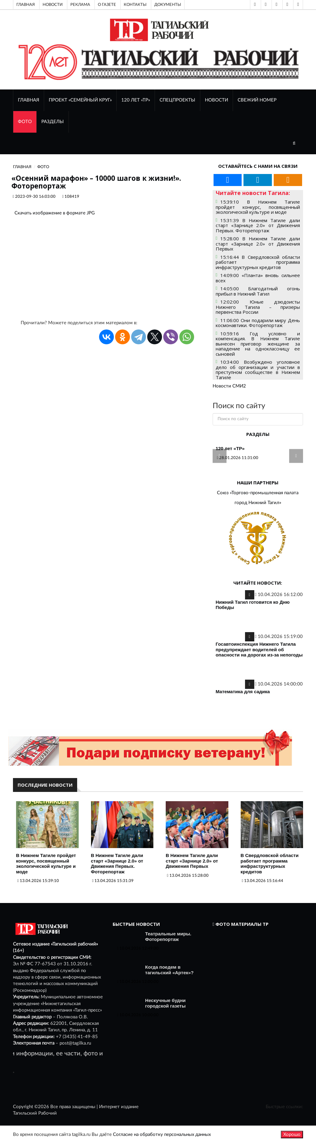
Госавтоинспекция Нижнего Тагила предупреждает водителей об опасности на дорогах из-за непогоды (259, 649)
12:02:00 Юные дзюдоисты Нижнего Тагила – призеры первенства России (258, 307)
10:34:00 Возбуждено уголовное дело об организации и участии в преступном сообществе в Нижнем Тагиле (258, 369)
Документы (167, 4)
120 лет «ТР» (135, 100)
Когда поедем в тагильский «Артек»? (169, 969)
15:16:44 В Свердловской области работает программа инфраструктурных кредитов (258, 262)
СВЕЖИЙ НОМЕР (257, 100)
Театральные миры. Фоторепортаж (168, 936)
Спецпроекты (177, 100)
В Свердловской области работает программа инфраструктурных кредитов (270, 863)
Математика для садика (243, 691)
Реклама (80, 4)
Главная (25, 4)
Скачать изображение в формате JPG (55, 213)
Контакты (135, 4)
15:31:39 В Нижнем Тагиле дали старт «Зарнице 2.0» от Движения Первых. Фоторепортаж (258, 225)
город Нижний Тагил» (258, 502)
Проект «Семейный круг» (80, 100)
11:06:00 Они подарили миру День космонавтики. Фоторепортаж (258, 323)
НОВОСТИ (216, 100)
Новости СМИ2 (229, 386)
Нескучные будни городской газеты (165, 1003)
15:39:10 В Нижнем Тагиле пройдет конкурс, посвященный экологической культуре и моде (258, 207)
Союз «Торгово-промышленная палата (257, 493)
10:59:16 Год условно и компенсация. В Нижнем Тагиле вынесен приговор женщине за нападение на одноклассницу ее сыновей (258, 343)
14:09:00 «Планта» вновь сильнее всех (258, 278)
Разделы (52, 121)
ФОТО (25, 121)
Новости (53, 4)
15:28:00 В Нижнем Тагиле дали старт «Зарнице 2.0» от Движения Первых (258, 243)
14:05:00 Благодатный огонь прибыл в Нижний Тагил (258, 291)
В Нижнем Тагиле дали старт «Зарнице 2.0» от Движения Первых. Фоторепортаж (117, 863)
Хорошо (292, 1134)
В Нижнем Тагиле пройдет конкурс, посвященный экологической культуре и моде (46, 863)
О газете (107, 4)
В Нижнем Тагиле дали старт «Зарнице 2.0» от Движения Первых (192, 861)
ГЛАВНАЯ (28, 100)
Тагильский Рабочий (35, 1113)
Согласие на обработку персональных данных (162, 1134)
